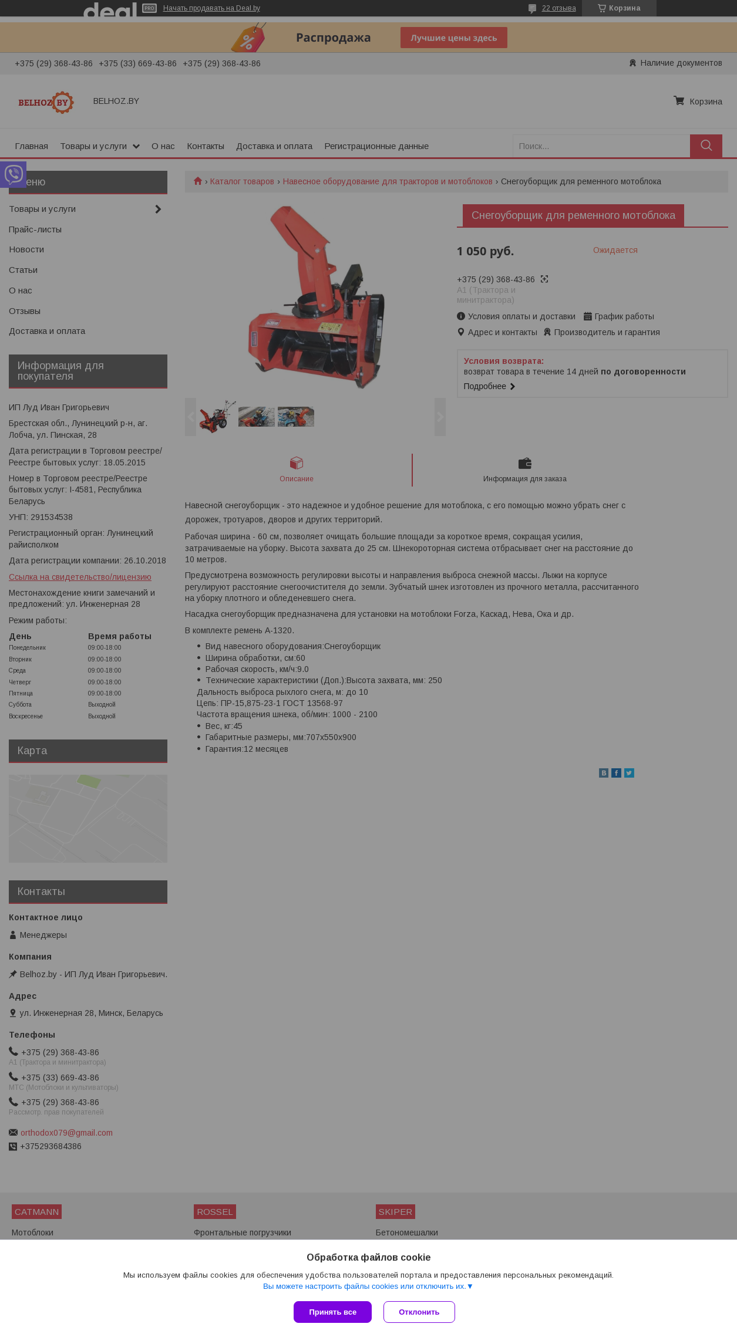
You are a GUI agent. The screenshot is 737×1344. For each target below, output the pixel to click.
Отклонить (419, 1312)
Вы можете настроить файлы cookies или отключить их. (364, 1286)
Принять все (332, 1312)
